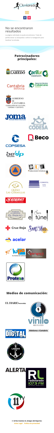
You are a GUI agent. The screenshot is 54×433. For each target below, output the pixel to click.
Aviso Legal (18, 423)
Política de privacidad (32, 423)
